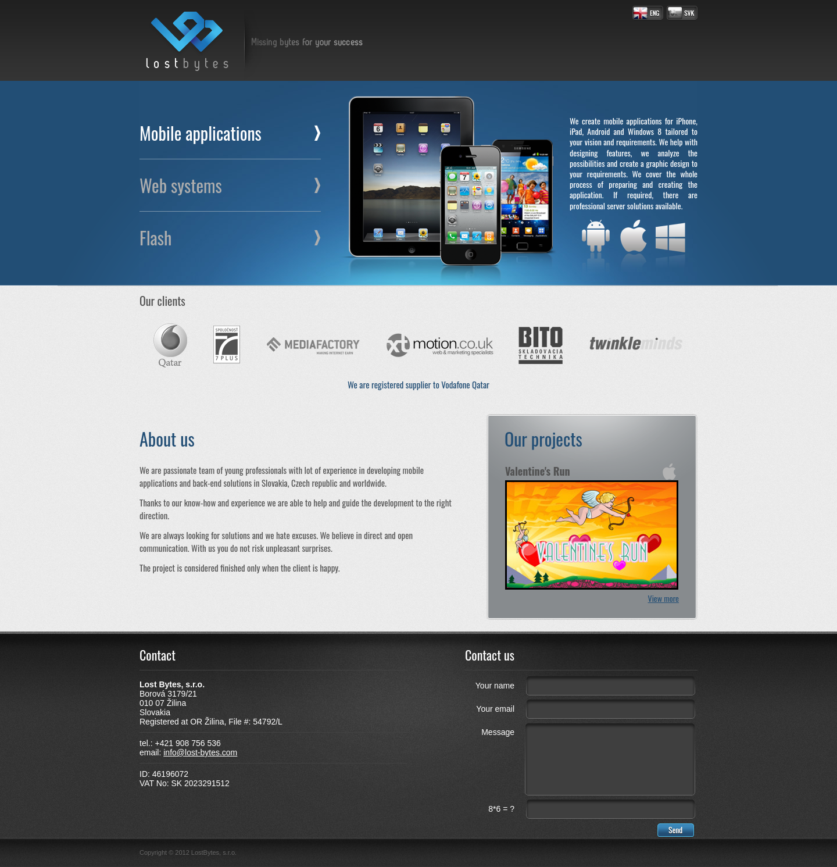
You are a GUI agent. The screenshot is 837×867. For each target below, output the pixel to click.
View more (663, 598)
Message (497, 732)
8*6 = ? (501, 809)
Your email (495, 708)
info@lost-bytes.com (200, 752)
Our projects (543, 439)
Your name (494, 685)
